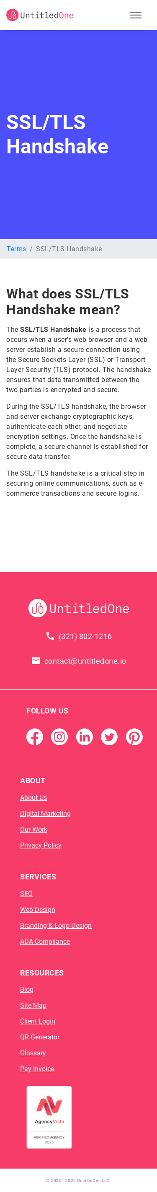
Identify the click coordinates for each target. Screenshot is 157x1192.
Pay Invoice (37, 1069)
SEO (26, 894)
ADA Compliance (45, 941)
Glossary (33, 1053)
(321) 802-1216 (85, 636)
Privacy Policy (41, 845)
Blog (26, 989)
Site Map (33, 1005)
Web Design (37, 910)
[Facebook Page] (34, 737)
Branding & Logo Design (56, 926)
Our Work (33, 829)
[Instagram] (59, 737)
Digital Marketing (45, 814)
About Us (33, 798)
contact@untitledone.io (85, 661)
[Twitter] (109, 737)
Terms (16, 249)
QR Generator (39, 1037)
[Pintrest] (134, 737)
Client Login (37, 1021)
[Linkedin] (84, 737)
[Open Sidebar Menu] (135, 15)
